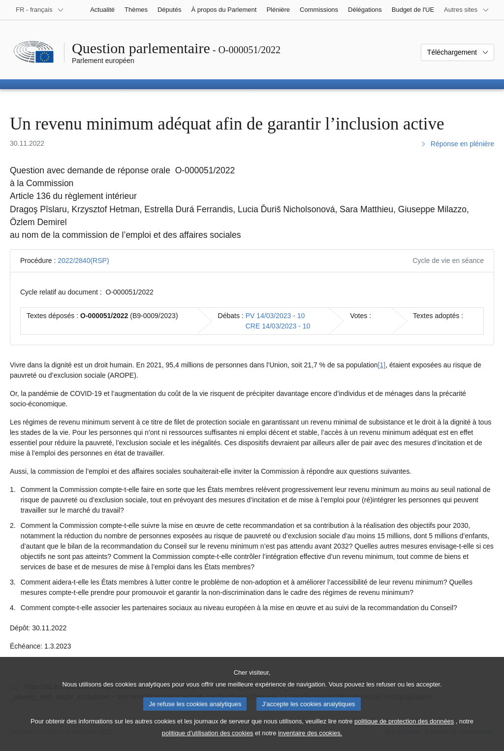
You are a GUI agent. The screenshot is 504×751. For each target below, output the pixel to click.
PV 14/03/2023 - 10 (275, 316)
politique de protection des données (404, 731)
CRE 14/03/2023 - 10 (278, 326)
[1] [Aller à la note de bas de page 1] (382, 365)
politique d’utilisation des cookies (207, 743)
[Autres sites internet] (466, 10)
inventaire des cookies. (310, 743)
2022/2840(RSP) (83, 260)
